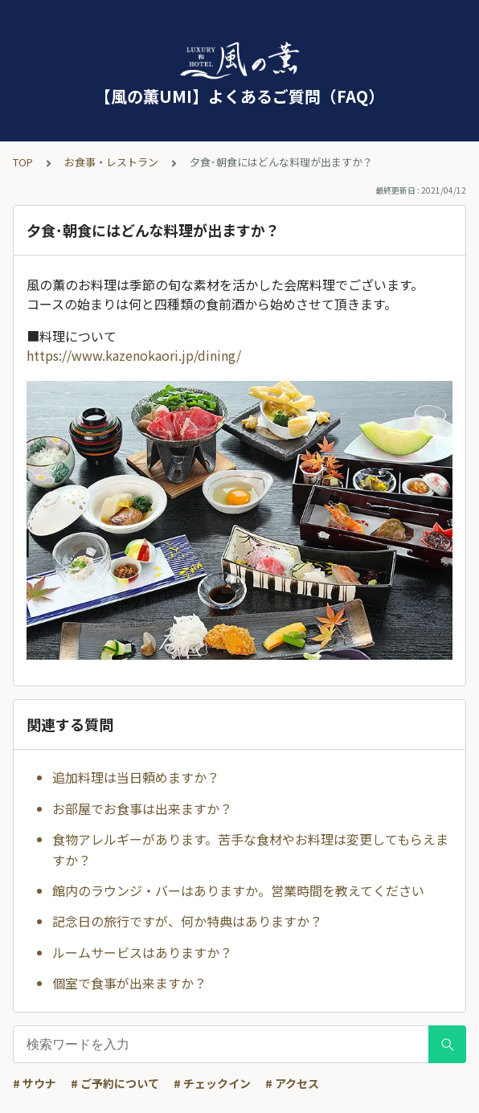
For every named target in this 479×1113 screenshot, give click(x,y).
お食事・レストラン (111, 162)
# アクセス (292, 1083)
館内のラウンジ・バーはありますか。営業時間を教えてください (238, 890)
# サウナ (34, 1083)
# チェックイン (212, 1083)
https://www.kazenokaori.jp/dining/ (134, 355)
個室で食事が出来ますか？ (129, 982)
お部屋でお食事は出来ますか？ (142, 808)
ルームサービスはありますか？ (142, 952)
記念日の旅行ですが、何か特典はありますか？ (187, 921)
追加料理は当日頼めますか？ (135, 777)
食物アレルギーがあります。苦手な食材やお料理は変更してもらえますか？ (250, 849)
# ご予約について (115, 1083)
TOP (23, 162)
